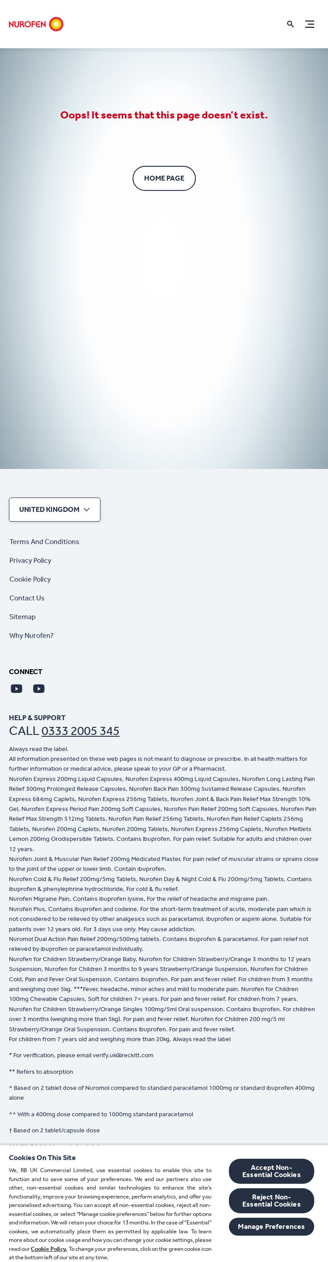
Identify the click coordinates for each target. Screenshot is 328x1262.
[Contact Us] (27, 598)
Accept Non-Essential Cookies (271, 1171)
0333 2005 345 (81, 730)
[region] (164, 1203)
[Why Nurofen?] (31, 636)
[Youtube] (16, 688)
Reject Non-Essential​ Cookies (271, 1200)
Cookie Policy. (49, 1248)
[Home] (36, 24)
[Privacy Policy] (30, 560)
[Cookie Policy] (30, 579)
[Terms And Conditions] (44, 542)
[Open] (290, 24)
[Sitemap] (22, 617)
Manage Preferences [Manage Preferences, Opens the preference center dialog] (271, 1226)
